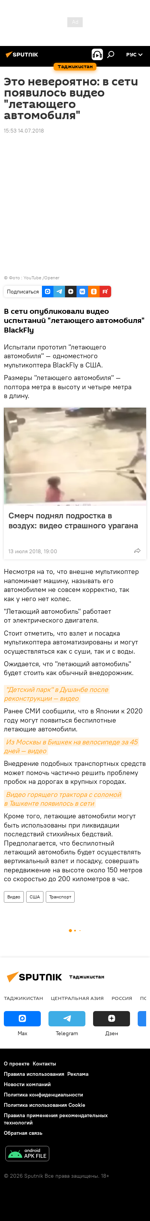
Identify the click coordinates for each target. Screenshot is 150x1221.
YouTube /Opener (41, 277)
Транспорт (60, 897)
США (35, 897)
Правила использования (34, 1073)
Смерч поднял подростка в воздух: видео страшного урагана (73, 525)
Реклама (77, 1073)
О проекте (17, 1063)
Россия (122, 998)
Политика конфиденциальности (43, 1094)
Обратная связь (23, 1132)
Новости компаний (27, 1084)
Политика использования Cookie (44, 1104)
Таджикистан (23, 998)
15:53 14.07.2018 (24, 130)
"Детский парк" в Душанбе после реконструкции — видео (57, 694)
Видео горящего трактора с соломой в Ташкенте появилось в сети (63, 799)
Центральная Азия (77, 998)
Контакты (44, 1063)
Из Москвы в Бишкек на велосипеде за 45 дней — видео (71, 746)
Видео (13, 897)
